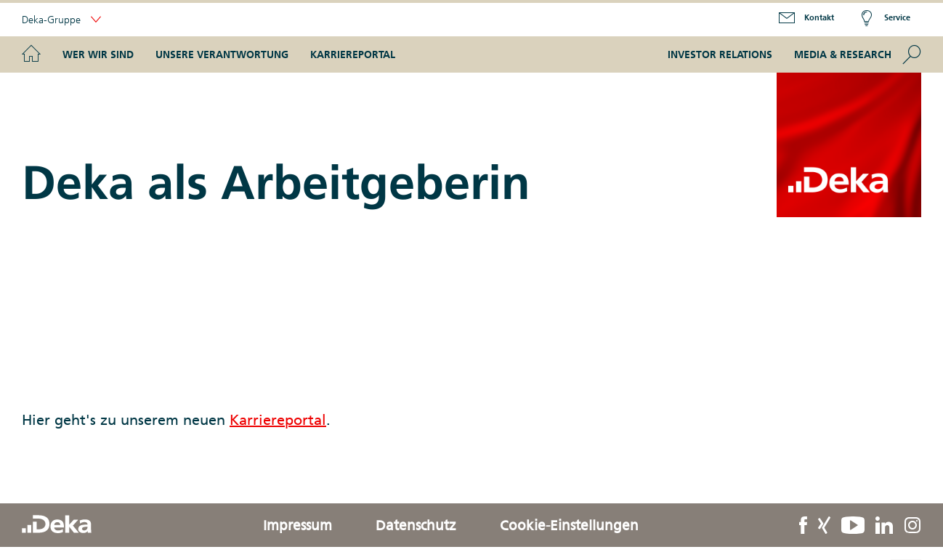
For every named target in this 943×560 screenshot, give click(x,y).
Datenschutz (416, 525)
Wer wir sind (98, 54)
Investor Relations (720, 54)
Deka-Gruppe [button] (61, 20)
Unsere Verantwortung (221, 54)
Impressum (297, 525)
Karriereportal (352, 54)
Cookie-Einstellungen (569, 525)
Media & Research (842, 54)
